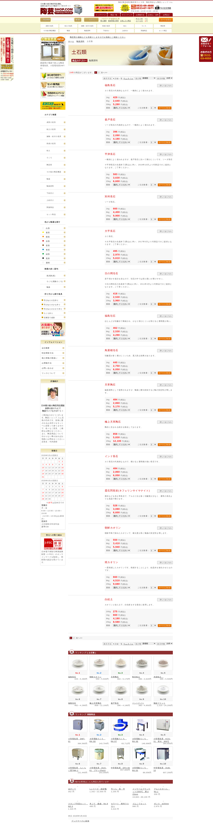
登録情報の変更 (113, 21)
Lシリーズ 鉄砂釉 (98, 789)
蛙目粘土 (136, 677)
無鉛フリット (160, 703)
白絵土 (109, 599)
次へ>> (104, 72)
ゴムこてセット (139, 804)
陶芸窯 (163, 26)
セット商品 (163, 30)
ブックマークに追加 (80, 821)
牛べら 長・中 (118, 789)
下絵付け (106, 30)
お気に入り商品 (125, 21)
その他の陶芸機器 (49, 30)
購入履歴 (103, 21)
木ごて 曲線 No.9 (99, 804)
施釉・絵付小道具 (87, 26)
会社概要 (46, 348)
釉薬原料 (87, 30)
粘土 (125, 26)
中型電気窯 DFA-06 (120, 768)
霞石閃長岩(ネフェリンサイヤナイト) (128, 490)
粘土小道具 (68, 26)
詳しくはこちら (166, 85)
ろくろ (144, 26)
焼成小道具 (106, 26)
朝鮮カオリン (113, 527)
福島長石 (110, 85)
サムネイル (128, 78)
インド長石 (111, 456)
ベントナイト (138, 703)
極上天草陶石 (113, 421)
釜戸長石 (110, 119)
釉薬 (68, 30)
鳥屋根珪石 (111, 350)
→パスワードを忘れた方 (109, 19)
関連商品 (144, 30)
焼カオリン (111, 562)
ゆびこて (72, 789)
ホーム (71, 41)
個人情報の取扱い (50, 358)
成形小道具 (49, 26)
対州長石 (110, 196)
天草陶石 (110, 384)
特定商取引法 (48, 353)
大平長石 (110, 231)
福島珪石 (110, 315)
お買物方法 (47, 363)
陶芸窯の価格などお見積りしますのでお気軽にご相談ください (98, 37)
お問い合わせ (48, 368)
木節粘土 (158, 677)
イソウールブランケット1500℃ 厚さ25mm (142, 791)
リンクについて (49, 373)
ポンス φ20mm (161, 804)
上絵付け (125, 30)
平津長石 (110, 154)
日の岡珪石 (111, 273)
